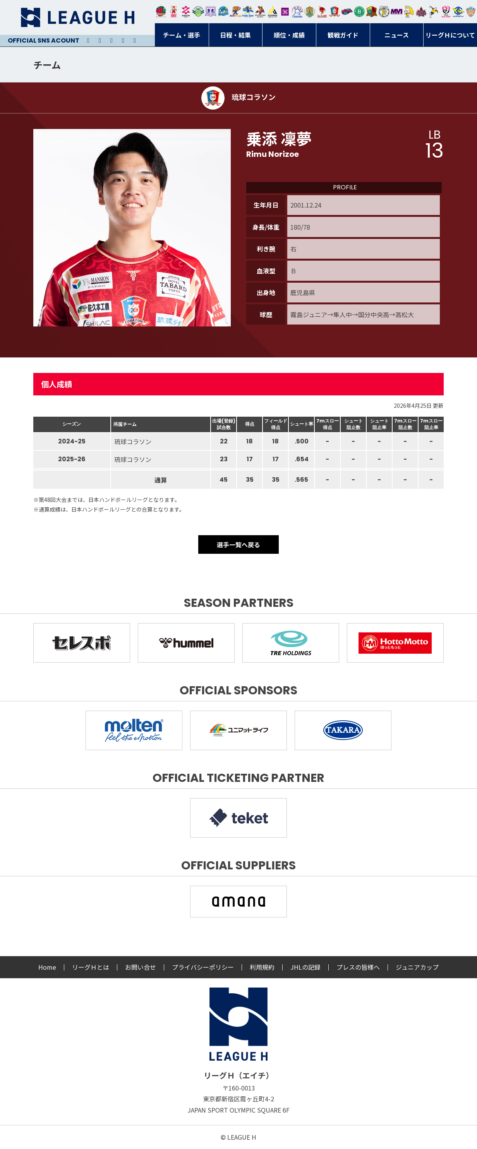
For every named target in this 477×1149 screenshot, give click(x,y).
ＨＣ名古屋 (384, 11)
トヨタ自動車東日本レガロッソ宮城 (161, 11)
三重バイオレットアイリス (396, 11)
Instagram (100, 40)
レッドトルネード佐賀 (322, 11)
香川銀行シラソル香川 (433, 11)
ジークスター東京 (186, 11)
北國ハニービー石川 (359, 11)
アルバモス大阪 (272, 11)
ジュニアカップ (417, 967)
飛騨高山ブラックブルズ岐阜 (371, 11)
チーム (47, 64)
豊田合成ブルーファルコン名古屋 (235, 11)
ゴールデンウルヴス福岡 (310, 11)
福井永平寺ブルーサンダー (223, 11)
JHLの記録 (305, 967)
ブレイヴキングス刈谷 (260, 11)
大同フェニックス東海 (248, 11)
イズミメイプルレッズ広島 (421, 11)
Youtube (111, 40)
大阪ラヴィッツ (409, 11)
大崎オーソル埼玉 (173, 11)
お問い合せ (140, 967)
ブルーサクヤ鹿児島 (458, 11)
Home (47, 967)
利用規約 (262, 967)
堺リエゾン (285, 11)
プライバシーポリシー (203, 967)
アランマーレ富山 (347, 11)
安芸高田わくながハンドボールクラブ (297, 11)
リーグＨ (77, 17)
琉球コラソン (334, 11)
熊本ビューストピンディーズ (446, 11)
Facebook (123, 40)
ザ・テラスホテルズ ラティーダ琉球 (471, 11)
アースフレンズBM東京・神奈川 (198, 11)
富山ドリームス (210, 11)
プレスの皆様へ (358, 967)
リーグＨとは (90, 967)
